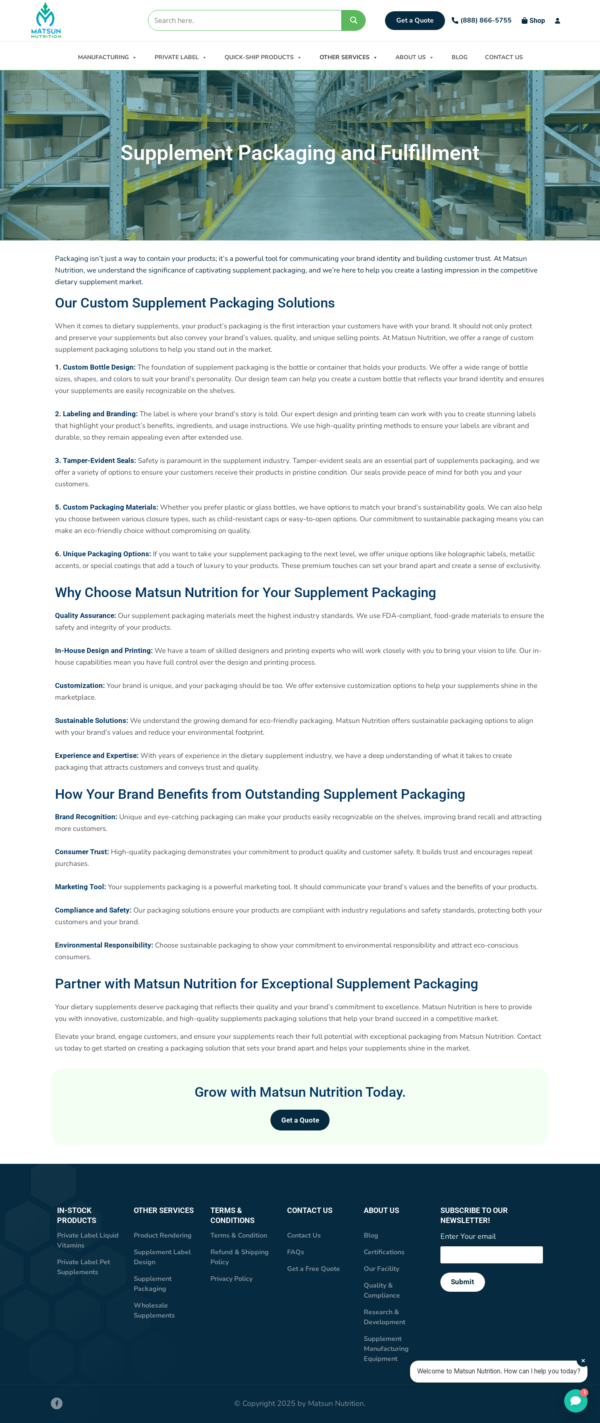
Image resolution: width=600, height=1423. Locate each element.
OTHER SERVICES (349, 56)
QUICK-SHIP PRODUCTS (263, 56)
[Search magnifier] (353, 20)
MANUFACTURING (107, 56)
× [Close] (583, 1361)
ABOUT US (414, 56)
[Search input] (244, 20)
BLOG (460, 57)
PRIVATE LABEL (181, 56)
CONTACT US (504, 57)
